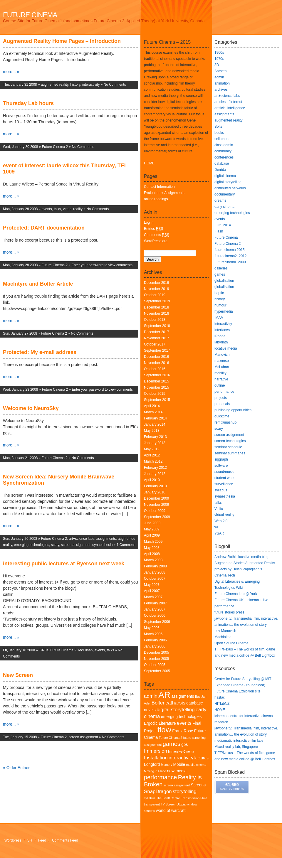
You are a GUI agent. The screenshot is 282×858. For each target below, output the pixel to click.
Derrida (220, 170)
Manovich (221, 355)
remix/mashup (225, 422)
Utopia (181, 804)
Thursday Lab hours (28, 103)
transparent (152, 804)
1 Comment (126, 545)
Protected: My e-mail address (39, 352)
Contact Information (159, 187)
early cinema (224, 207)
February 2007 (155, 603)
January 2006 (154, 646)
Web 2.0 (220, 521)
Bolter (158, 703)
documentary (224, 194)
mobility (220, 373)
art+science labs (81, 539)
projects (220, 398)
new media (177, 771)
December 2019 (156, 283)
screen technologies (230, 441)
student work (224, 478)
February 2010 (155, 486)
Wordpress (12, 840)
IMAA (218, 318)
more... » (11, 71)
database (221, 163)
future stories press (229, 612)
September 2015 (157, 400)
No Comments (115, 84)
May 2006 (152, 628)
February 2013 (155, 437)
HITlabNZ (221, 704)
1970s (43, 650)
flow (164, 729)
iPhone (219, 336)
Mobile (179, 764)
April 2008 (152, 554)
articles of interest (228, 102)
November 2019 (156, 289)
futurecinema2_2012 (230, 256)
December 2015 (156, 381)
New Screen (18, 675)
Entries (153, 229)
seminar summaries (229, 453)
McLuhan (85, 650)
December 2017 (156, 332)
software (221, 465)
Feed (42, 840)
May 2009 (152, 529)
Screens (198, 785)
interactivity (91, 84)
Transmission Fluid (194, 798)
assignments (106, 539)
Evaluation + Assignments (164, 193)
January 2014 (154, 424)
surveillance (223, 484)
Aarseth (220, 71)
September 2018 (157, 326)
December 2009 (156, 498)
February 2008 (155, 566)
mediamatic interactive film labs (238, 741)
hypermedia (223, 311)
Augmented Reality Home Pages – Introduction (62, 41)
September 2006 (157, 622)
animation (222, 83)
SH (29, 840)
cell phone (222, 139)
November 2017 (156, 338)
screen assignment (75, 545)
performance (160, 777)
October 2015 (154, 394)
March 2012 (153, 461)
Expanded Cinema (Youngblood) (239, 685)
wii (216, 527)
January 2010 (154, 492)
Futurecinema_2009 (230, 262)
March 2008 (153, 560)
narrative (221, 379)
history (75, 84)
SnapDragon (158, 791)
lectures (201, 758)
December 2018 (156, 307)
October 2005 (154, 665)
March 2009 (153, 542)
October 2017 (154, 344)
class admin (223, 145)
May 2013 (152, 431)
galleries (221, 268)
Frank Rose (182, 731)
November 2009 (156, 505)
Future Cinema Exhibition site (237, 691)
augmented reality (54, 84)
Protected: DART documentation (44, 228)
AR (164, 694)
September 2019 (157, 301)
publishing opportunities (232, 410)
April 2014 (152, 406)
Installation (156, 758)
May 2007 (152, 585)
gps (184, 744)
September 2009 (157, 517)
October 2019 (154, 295)
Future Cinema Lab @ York (235, 594)
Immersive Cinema (181, 751)
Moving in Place (155, 771)
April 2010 (152, 480)
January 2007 (154, 609)
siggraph (221, 459)
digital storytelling (175, 709)
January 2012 (154, 474)
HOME (149, 163)
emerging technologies (31, 545)
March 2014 (153, 412)
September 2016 (157, 375)
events (47, 209)
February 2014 (155, 418)
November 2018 (156, 313)
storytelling (185, 791)
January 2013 (154, 443)
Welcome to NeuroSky (31, 408)
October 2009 (154, 511)
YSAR (219, 533)
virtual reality (73, 209)
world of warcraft (171, 810)
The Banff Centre (168, 798)
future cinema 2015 (229, 250)
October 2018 (154, 320)
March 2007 (153, 597)
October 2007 (154, 579)
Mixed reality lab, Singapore (236, 747)
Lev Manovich (225, 631)
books (219, 133)
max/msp (221, 361)
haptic (219, 293)
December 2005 (156, 652)
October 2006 (154, 615)
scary (55, 545)
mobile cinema (196, 764)
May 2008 (152, 548)
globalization (224, 281)
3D (216, 65)
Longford (152, 764)
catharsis (175, 703)
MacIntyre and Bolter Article (38, 284)
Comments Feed (65, 840)
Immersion (155, 751)
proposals (222, 404)
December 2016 (156, 357)
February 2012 (155, 468)
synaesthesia (102, 545)
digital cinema (225, 176)
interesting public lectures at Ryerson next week (63, 564)
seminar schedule (228, 447)
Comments (156, 235)
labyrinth (221, 342)
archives (221, 89)
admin (150, 696)
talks (57, 209)
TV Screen (168, 804)
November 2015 (156, 387)
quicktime (221, 416)
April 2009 (152, 535)
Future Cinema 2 (55, 147)
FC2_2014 (222, 225)
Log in (149, 222)
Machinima (222, 637)
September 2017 (157, 350)
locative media (225, 348)
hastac (219, 697)
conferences (224, 157)
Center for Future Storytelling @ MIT (242, 679)
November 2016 (156, 363)
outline (219, 385)
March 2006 (153, 634)
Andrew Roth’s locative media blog (241, 557)
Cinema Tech (224, 575)
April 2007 (152, 591)
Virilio (218, 509)
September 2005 (157, 671)
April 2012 (152, 455)
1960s (219, 52)
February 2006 (155, 640)
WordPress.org (155, 241)
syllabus (149, 798)
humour (220, 305)
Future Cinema (30, 15)
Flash (218, 231)
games (171, 744)
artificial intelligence (229, 108)
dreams (220, 200)
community (222, 151)
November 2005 (156, 659)
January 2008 (154, 572)
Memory (166, 764)
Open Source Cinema (231, 643)
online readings (156, 199)
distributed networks (230, 188)
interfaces (222, 330)
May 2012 (152, 449)
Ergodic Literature (160, 723)
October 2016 (154, 369)
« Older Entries (16, 767)
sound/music (224, 472)
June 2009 (152, 523)
